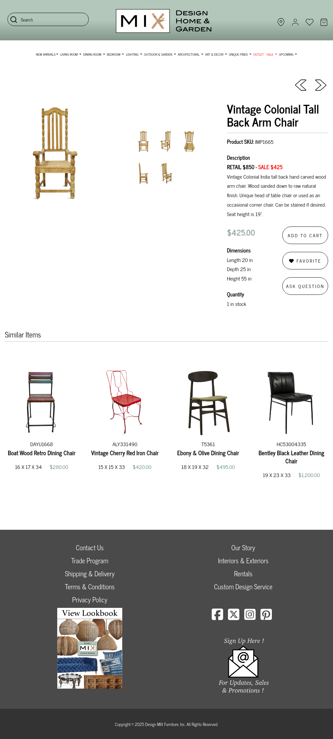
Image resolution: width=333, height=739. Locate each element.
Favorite (305, 260)
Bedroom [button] (114, 54)
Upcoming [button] (286, 54)
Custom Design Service (243, 586)
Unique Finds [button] (238, 54)
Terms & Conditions (89, 586)
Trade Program (89, 560)
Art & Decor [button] (214, 54)
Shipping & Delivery (89, 573)
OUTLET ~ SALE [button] (263, 54)
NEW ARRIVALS (46, 54)
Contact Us (90, 547)
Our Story (243, 547)
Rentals (243, 573)
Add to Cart (305, 235)
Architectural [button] (189, 54)
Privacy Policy (89, 599)
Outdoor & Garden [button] (158, 54)
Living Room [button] (69, 54)
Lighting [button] (132, 54)
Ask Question (305, 286)
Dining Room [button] (92, 54)
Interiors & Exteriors (243, 560)
